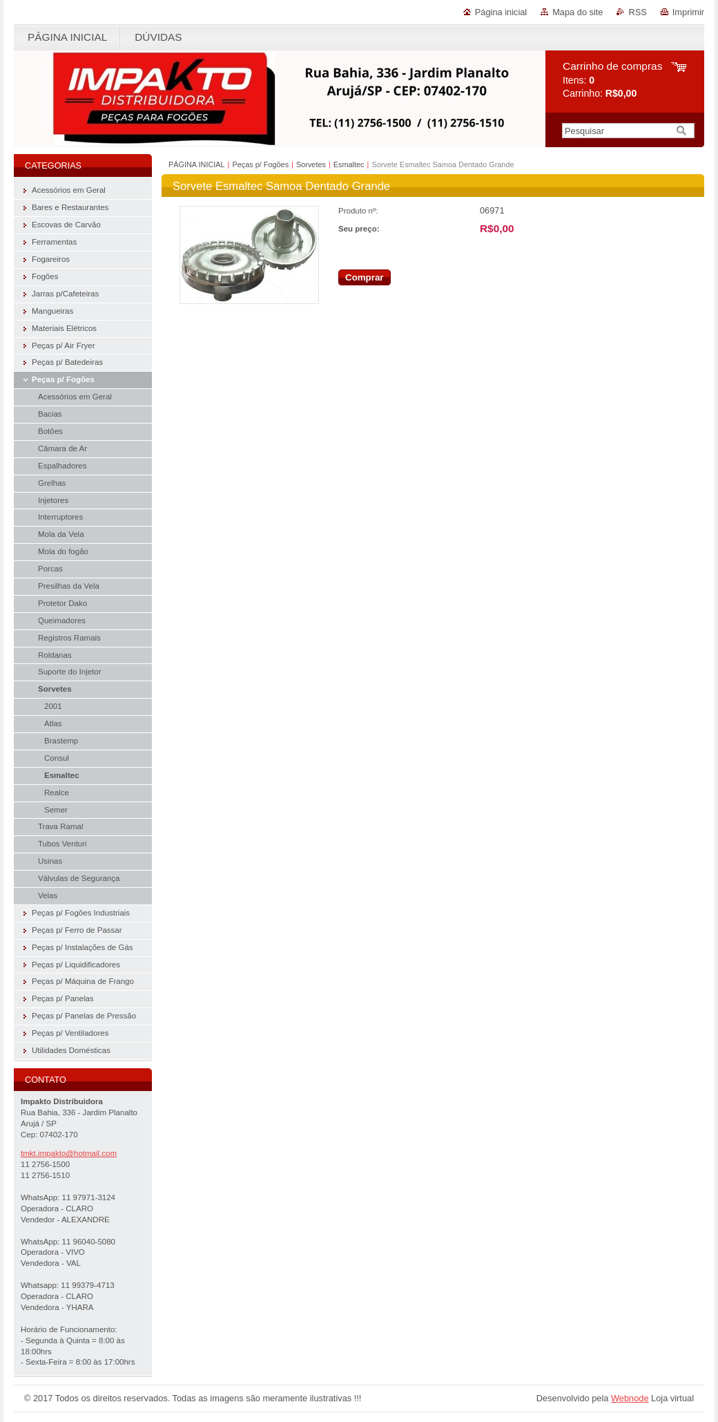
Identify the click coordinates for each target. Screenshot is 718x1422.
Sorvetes (311, 164)
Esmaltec (349, 164)
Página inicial (501, 12)
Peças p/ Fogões (260, 164)
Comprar (364, 277)
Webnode (630, 1398)
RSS (637, 12)
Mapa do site (577, 12)
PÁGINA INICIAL (196, 164)
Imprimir (688, 12)
